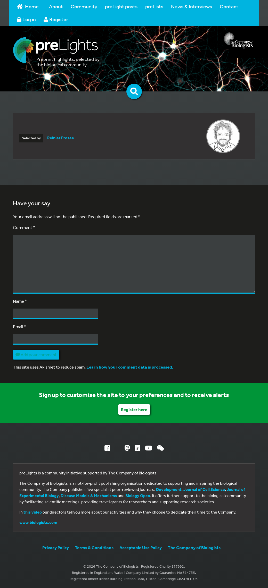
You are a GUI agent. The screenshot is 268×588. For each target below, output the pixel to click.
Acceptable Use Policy (140, 547)
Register (56, 19)
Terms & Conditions (94, 547)
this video (32, 512)
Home (28, 6)
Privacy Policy (55, 547)
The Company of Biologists (194, 547)
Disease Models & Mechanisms (89, 495)
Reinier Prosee (60, 137)
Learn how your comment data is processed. (129, 367)
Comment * (24, 227)
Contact (229, 6)
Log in (26, 19)
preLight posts (121, 6)
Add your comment (36, 354)
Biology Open (137, 495)
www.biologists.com (38, 522)
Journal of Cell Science (204, 489)
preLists (154, 6)
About (56, 6)
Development (169, 489)
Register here (134, 409)
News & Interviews (191, 6)
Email (19, 326)
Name (20, 301)
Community (84, 6)
